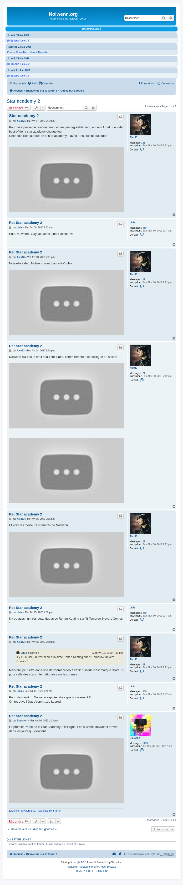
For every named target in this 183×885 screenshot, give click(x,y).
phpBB (80, 862)
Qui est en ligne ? (19, 839)
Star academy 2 (23, 101)
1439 (145, 743)
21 (143, 142)
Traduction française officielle (82, 866)
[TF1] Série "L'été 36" (18, 40)
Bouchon (135, 738)
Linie (132, 222)
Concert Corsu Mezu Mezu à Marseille (27, 52)
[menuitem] (32, 83)
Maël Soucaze (108, 866)
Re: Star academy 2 (25, 223)
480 (144, 227)
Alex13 (133, 137)
